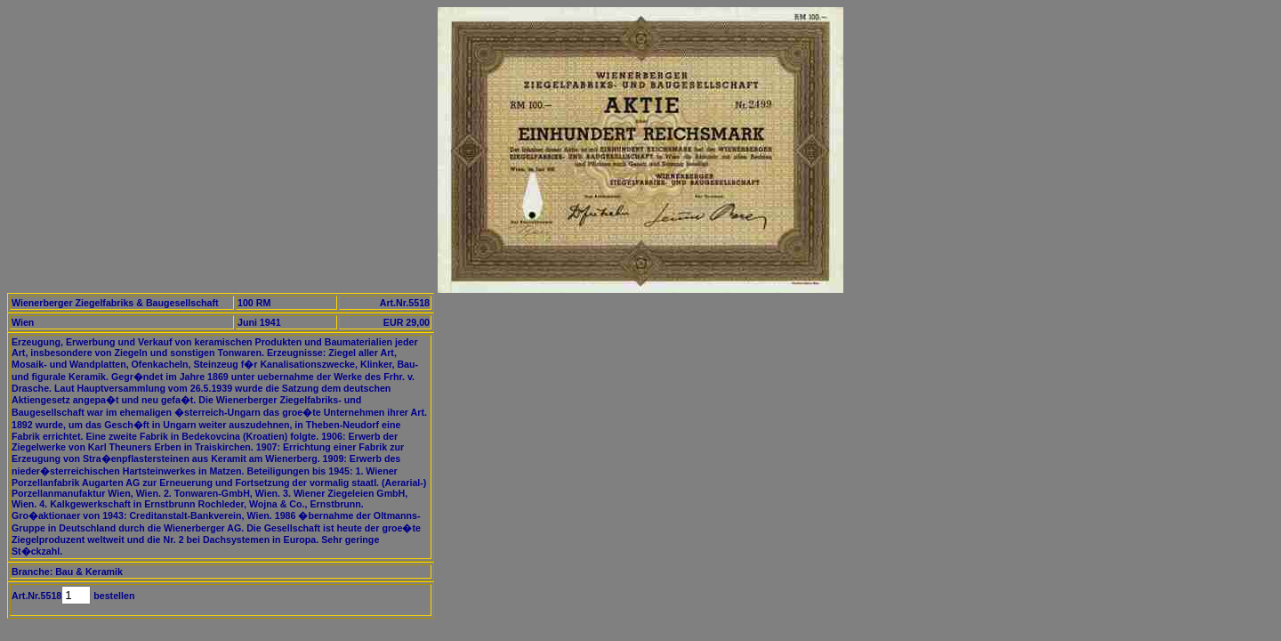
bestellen (112, 595)
